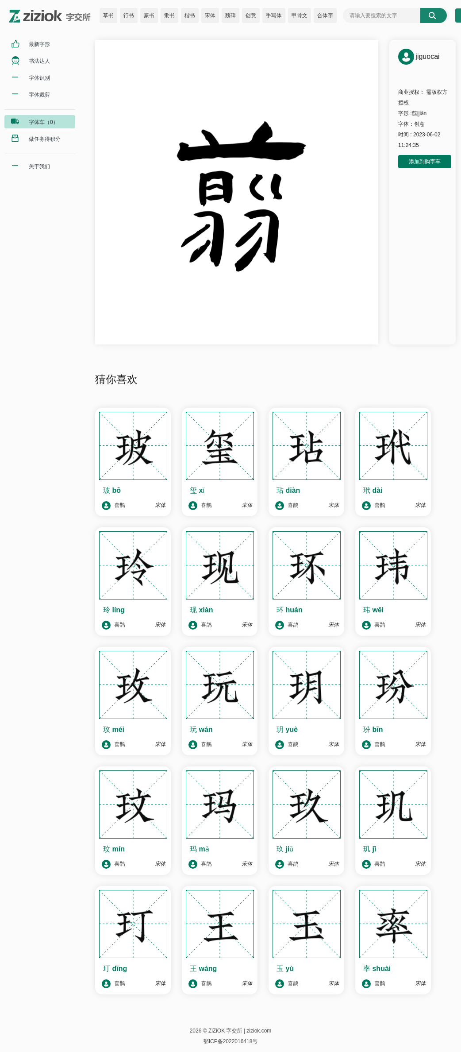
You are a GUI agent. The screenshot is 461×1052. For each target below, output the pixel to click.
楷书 (189, 15)
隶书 (169, 15)
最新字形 (39, 44)
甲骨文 (299, 15)
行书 (128, 15)
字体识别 (39, 78)
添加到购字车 (425, 162)
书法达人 (39, 61)
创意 (251, 15)
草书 (108, 15)
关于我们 (39, 166)
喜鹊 (113, 505)
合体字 (325, 15)
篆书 (149, 15)
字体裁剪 (39, 95)
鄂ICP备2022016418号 (231, 1041)
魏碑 (230, 15)
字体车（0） (43, 122)
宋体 (210, 15)
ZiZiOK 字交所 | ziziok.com (239, 1031)
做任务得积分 (45, 139)
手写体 (274, 15)
